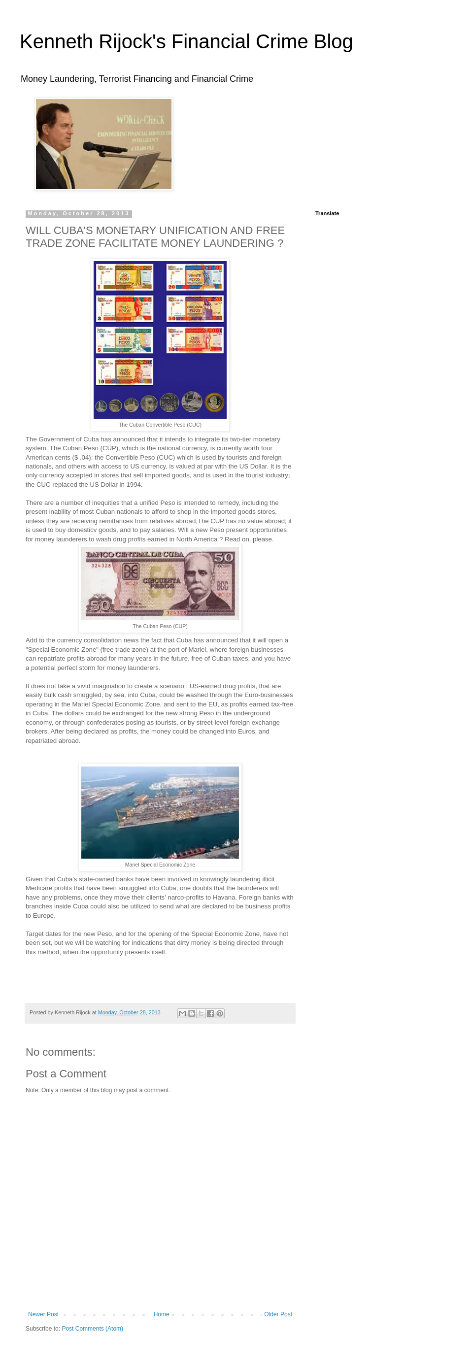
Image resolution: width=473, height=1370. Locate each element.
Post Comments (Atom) (92, 1328)
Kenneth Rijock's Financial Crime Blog (186, 41)
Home (161, 1314)
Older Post (278, 1314)
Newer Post (43, 1314)
